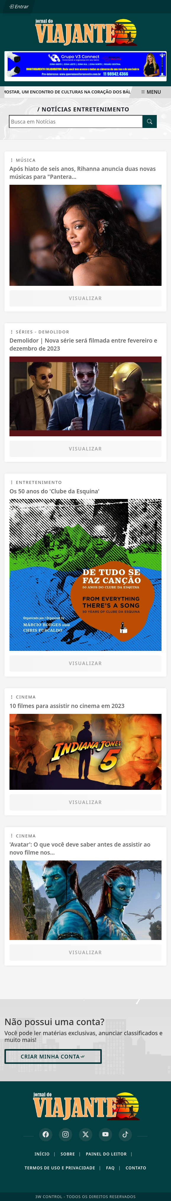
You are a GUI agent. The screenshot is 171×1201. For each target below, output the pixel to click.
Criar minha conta (53, 1056)
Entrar (18, 6)
